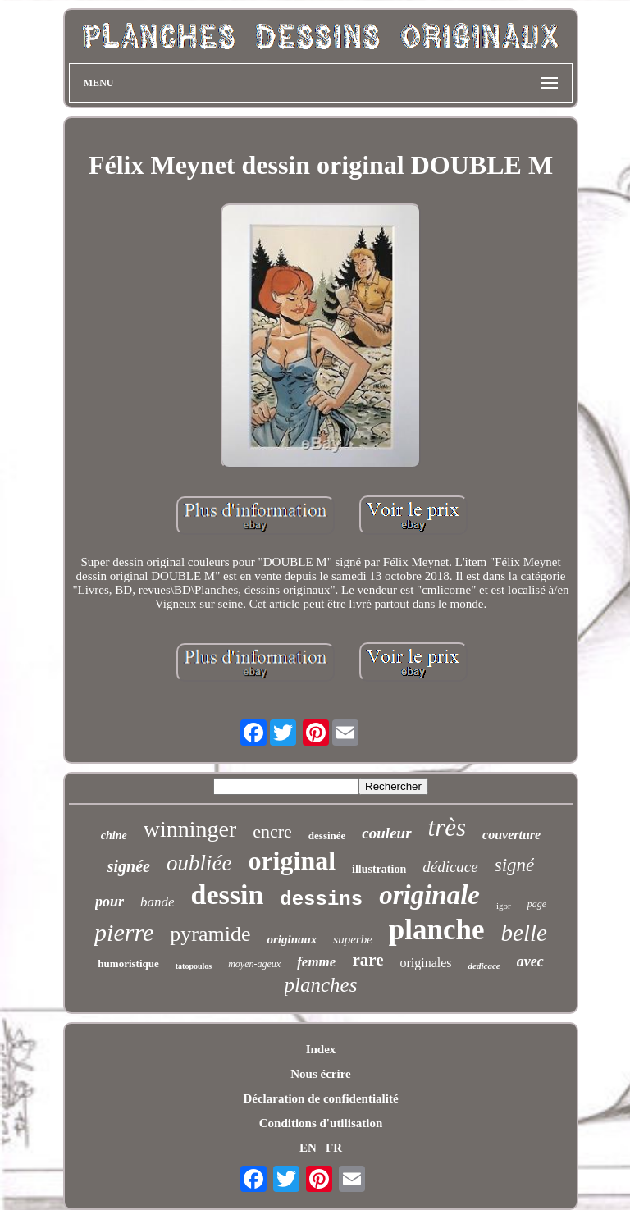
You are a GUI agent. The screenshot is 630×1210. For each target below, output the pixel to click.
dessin (226, 894)
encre (272, 831)
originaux (292, 939)
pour (109, 901)
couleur (386, 833)
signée (128, 866)
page (536, 904)
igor (503, 906)
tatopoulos (194, 965)
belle (524, 933)
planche (437, 930)
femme (316, 962)
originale (429, 895)
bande (157, 902)
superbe (352, 939)
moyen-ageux (254, 964)
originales (425, 963)
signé (515, 865)
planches (321, 985)
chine (114, 835)
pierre (123, 932)
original (292, 860)
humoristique (128, 963)
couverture (511, 835)
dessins (321, 899)
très (447, 827)
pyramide (210, 934)
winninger (190, 829)
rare (367, 960)
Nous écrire (320, 1073)
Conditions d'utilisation (320, 1123)
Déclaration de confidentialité (320, 1098)
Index (321, 1049)
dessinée (327, 835)
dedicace (484, 965)
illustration (379, 869)
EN (308, 1147)
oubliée (199, 863)
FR (334, 1147)
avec (530, 961)
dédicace (450, 866)
